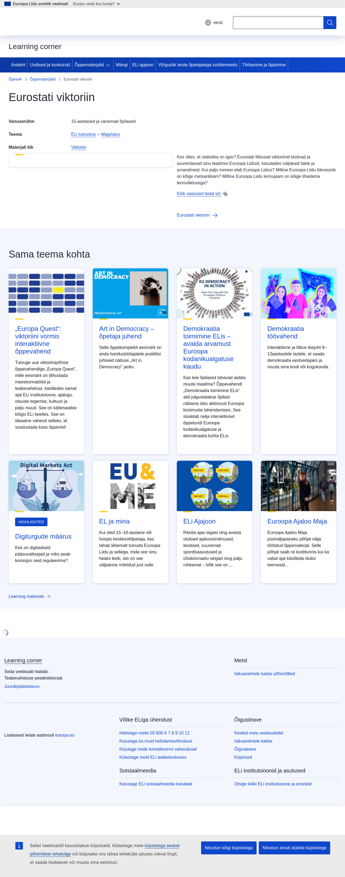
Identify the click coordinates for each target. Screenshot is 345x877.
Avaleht (18, 65)
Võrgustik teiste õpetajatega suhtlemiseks (197, 65)
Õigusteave (245, 779)
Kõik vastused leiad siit (199, 193)
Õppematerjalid (89, 65)
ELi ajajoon (143, 65)
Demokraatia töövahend (285, 362)
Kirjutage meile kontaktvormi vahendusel (158, 779)
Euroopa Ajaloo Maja (297, 550)
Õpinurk (15, 79)
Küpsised (243, 787)
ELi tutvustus (83, 134)
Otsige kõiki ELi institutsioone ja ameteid (272, 813)
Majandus (110, 134)
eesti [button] (214, 22)
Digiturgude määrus (43, 566)
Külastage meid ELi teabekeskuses (153, 787)
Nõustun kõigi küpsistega (229, 847)
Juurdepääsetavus (22, 716)
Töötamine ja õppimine (264, 65)
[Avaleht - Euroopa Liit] (34, 21)
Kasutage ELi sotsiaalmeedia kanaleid (155, 813)
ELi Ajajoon (199, 550)
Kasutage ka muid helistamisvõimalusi (155, 770)
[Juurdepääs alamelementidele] (109, 64)
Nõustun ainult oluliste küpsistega (294, 847)
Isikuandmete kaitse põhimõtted (264, 703)
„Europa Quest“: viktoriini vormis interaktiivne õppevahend (38, 369)
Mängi (122, 65)
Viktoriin (79, 147)
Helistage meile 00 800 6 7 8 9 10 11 (154, 762)
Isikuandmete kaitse (253, 770)
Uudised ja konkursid (50, 65)
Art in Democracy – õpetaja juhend (126, 362)
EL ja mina (114, 550)
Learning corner (23, 690)
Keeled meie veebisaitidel (258, 762)
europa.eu (65, 764)
